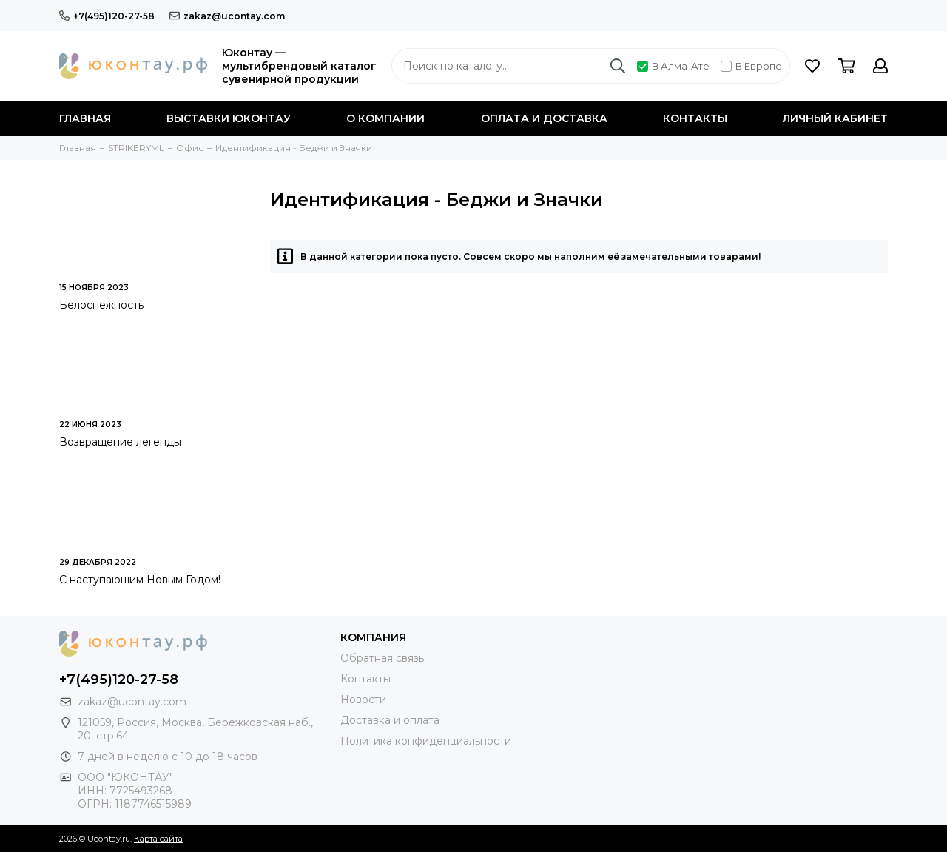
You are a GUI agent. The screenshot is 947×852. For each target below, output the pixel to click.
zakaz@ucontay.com (227, 15)
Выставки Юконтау (228, 118)
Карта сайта (158, 838)
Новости (363, 699)
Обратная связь (382, 658)
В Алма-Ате (673, 66)
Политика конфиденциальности (425, 741)
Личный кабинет (835, 118)
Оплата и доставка (544, 118)
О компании (385, 118)
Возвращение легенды (120, 442)
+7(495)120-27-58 (107, 15)
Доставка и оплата (389, 720)
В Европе (751, 66)
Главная (85, 118)
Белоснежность (101, 305)
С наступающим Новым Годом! (139, 579)
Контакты (695, 118)
